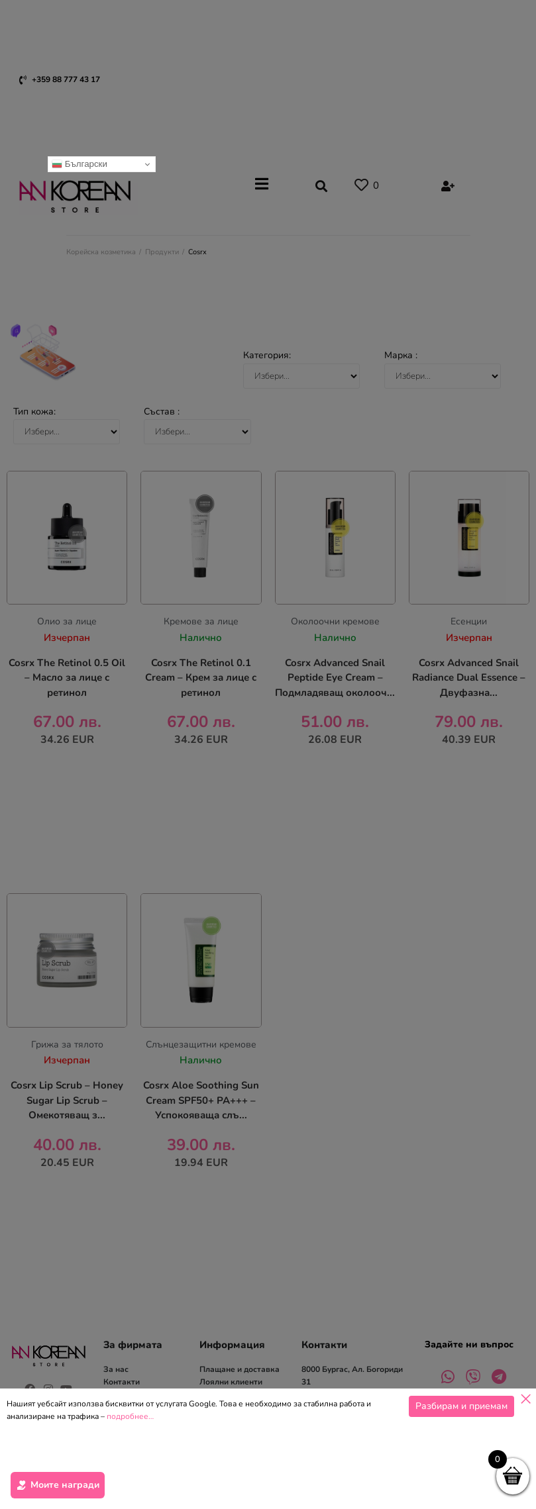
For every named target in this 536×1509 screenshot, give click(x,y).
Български (79, 164)
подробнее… (130, 1497)
